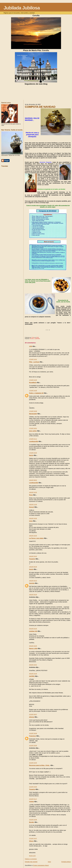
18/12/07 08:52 (33, 480)
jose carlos (33, 431)
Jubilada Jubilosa (22, 7)
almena (31, 717)
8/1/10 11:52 (32, 855)
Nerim (31, 455)
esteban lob (33, 631)
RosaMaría (32, 382)
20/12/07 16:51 (33, 664)
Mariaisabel (33, 413)
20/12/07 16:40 (33, 646)
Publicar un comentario (31, 859)
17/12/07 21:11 (33, 439)
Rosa (31, 495)
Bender (31, 822)
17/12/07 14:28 (33, 390)
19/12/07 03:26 (33, 594)
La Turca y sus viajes (36, 538)
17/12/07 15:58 (33, 411)
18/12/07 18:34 (33, 535)
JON (30, 346)
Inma (31, 521)
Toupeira (32, 559)
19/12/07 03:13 (33, 580)
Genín (31, 569)
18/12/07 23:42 (33, 556)
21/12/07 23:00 (33, 786)
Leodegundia (33, 441)
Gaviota (31, 583)
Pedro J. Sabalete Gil (36, 393)
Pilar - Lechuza (34, 362)
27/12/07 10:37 (33, 838)
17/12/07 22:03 (33, 452)
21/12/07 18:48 (33, 733)
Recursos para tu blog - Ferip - (39, 765)
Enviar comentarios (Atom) (41, 865)
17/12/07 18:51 (33, 428)
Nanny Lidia (33, 648)
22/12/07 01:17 (33, 799)
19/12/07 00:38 (33, 566)
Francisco (32, 736)
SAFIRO (32, 676)
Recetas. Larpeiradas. (35, 338)
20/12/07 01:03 (33, 628)
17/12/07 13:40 (33, 380)
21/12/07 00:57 (33, 714)
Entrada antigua (66, 861)
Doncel (31, 507)
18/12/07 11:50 (33, 504)
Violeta (31, 801)
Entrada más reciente (31, 861)
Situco (31, 841)
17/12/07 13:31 (33, 359)
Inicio (49, 861)
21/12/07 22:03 (33, 762)
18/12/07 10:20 (33, 492)
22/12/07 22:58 (33, 819)
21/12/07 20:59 (33, 745)
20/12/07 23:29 (33, 673)
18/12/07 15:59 (33, 518)
